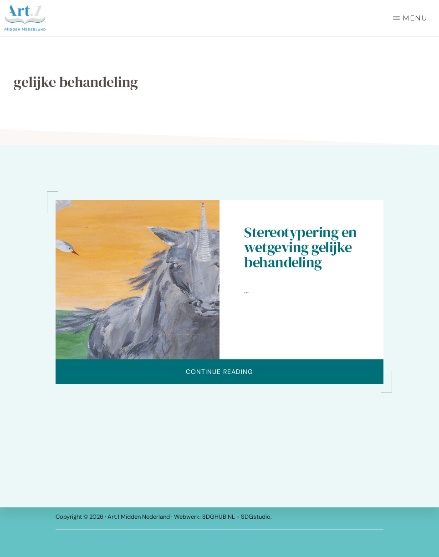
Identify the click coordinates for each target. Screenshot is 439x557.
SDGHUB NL (219, 517)
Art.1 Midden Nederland (138, 517)
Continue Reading (257, 375)
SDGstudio (256, 517)
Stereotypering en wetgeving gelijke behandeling (300, 247)
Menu (415, 18)
